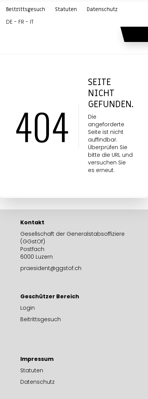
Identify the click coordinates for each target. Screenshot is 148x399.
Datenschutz (102, 9)
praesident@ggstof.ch (50, 268)
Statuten (66, 9)
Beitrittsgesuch (25, 9)
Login (27, 308)
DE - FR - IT (20, 22)
